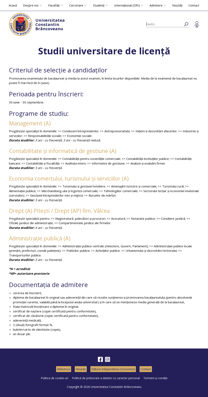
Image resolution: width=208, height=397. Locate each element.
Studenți (98, 5)
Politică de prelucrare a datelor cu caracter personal (106, 378)
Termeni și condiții (155, 378)
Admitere (156, 5)
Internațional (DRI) (127, 5)
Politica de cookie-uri (54, 378)
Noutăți (177, 5)
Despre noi (30, 5)
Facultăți (54, 5)
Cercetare (76, 5)
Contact (193, 5)
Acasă (13, 5)
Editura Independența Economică (113, 369)
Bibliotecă (63, 369)
